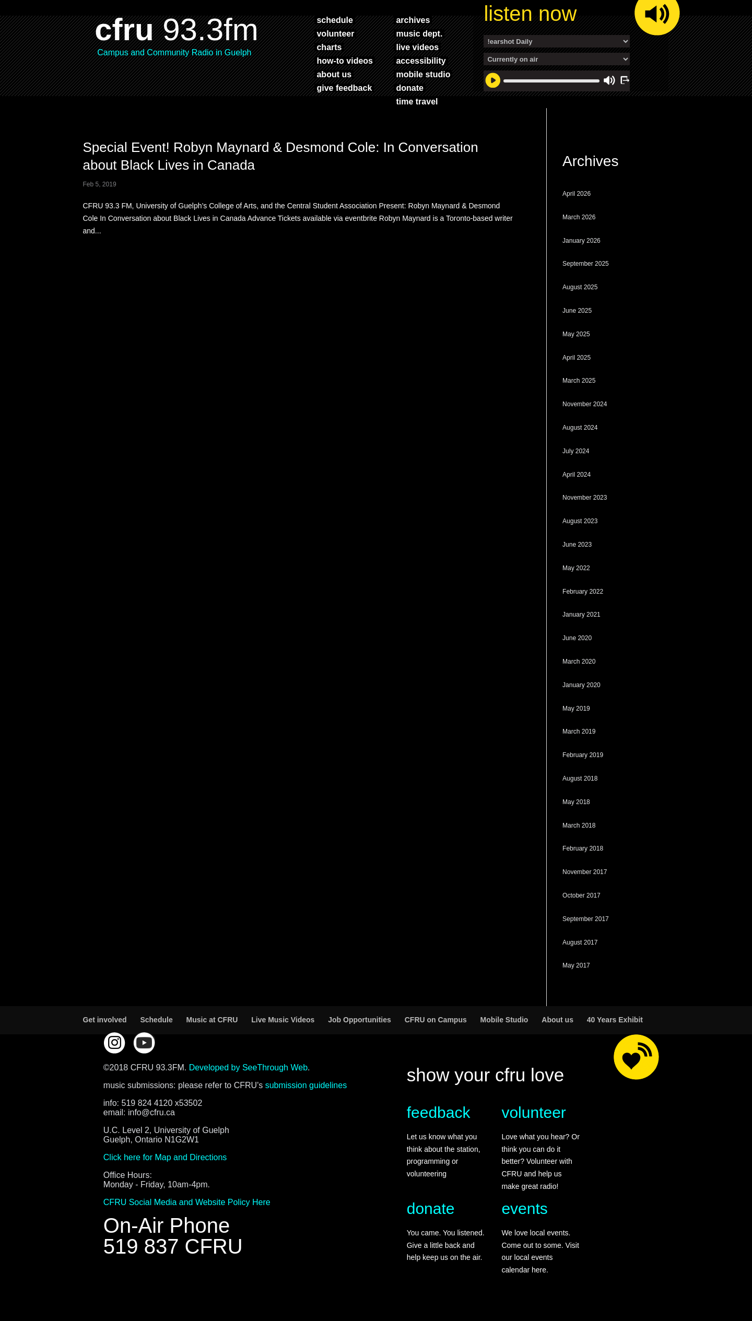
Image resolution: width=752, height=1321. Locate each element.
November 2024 (584, 404)
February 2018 (582, 848)
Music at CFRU (212, 1020)
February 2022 (582, 591)
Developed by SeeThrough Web (248, 1067)
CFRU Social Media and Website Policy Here (187, 1202)
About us (557, 1020)
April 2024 (576, 474)
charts (329, 47)
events (524, 1208)
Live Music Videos (282, 1020)
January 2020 (581, 685)
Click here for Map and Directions (165, 1157)
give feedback (344, 88)
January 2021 (581, 614)
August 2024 (579, 427)
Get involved (105, 1020)
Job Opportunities (359, 1020)
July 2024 (575, 451)
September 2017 (585, 919)
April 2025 (576, 357)
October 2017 (581, 895)
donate (409, 88)
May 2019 (576, 708)
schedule (334, 20)
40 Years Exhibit (615, 1020)
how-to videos (344, 60)
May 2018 (576, 802)
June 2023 (577, 544)
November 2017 (584, 872)
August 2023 (579, 521)
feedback (439, 1112)
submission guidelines (306, 1085)
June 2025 (577, 310)
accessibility (420, 60)
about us (333, 74)
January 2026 (581, 240)
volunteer (335, 33)
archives (413, 20)
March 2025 (578, 380)
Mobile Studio (504, 1020)
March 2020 (578, 661)
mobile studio (423, 74)
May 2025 (576, 334)
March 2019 (578, 731)
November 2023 (584, 497)
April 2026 (576, 193)
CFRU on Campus (436, 1020)
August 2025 (579, 287)
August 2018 (579, 778)
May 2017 (576, 965)
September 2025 (585, 263)
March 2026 (578, 217)
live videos (417, 47)
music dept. (419, 33)
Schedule (156, 1020)
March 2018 (578, 825)
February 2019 (582, 755)
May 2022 (576, 568)
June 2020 (577, 638)
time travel (417, 101)
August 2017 (579, 942)
